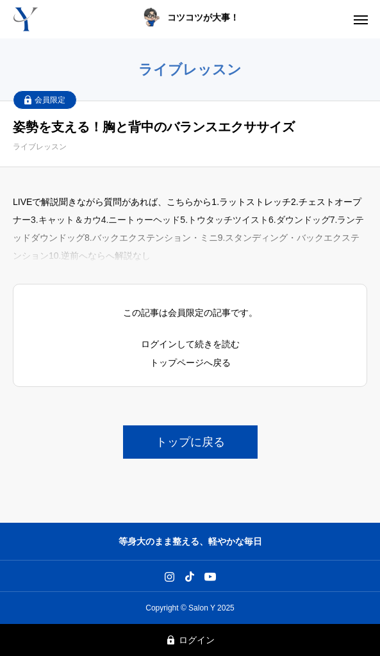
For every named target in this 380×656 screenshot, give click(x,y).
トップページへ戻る (190, 362)
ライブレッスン (40, 147)
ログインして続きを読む (190, 344)
